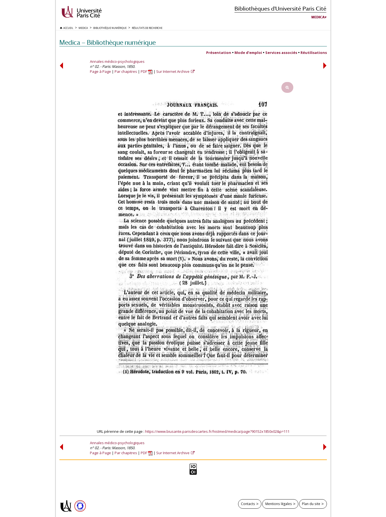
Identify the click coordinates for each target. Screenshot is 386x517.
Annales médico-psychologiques (117, 61)
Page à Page (100, 71)
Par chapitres (126, 71)
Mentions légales (278, 503)
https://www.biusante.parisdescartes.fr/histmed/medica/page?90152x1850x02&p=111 (217, 431)
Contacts (248, 503)
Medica (318, 17)
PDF (147, 71)
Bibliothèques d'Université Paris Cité (280, 8)
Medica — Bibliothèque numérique (107, 42)
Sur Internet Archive (173, 71)
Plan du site (311, 503)
